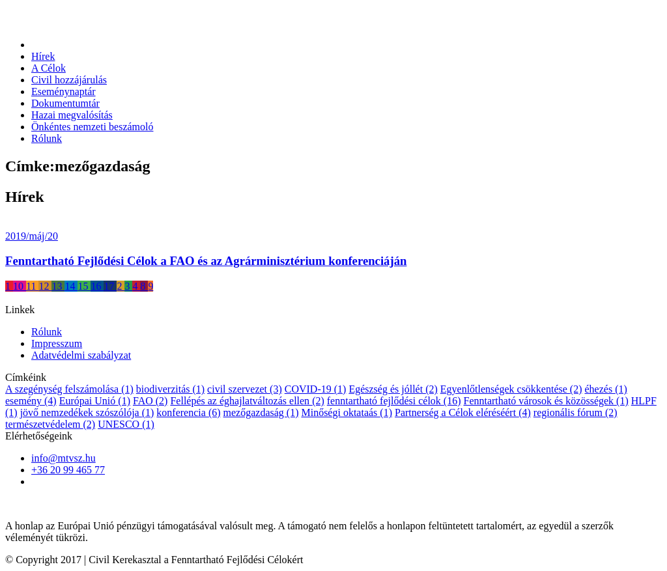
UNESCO (126, 424)
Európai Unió (94, 400)
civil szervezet (244, 389)
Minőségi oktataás (346, 412)
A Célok (48, 68)
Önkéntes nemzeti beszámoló (92, 126)
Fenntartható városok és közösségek (545, 400)
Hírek (43, 56)
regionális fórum (575, 412)
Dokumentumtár (65, 103)
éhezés (605, 389)
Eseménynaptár (63, 91)
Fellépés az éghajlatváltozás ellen (247, 400)
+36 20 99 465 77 (68, 469)
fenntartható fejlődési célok (394, 400)
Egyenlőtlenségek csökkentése (511, 389)
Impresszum (56, 343)
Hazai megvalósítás (72, 114)
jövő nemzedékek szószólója (87, 412)
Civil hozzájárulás (69, 79)
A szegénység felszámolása (69, 389)
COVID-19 (316, 389)
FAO (150, 400)
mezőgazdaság (261, 412)
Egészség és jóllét (392, 389)
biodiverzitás (170, 389)
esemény (31, 400)
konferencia (188, 412)
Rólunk (46, 138)
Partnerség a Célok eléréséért (463, 412)
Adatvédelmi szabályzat (81, 355)
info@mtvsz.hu (63, 458)
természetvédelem (50, 424)
